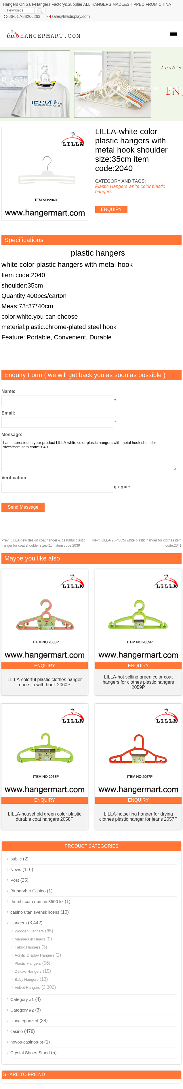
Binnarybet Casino (28, 890)
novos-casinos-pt (26, 1041)
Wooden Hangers (29, 931)
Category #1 (22, 999)
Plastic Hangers (165, 88)
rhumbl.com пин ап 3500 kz (37, 901)
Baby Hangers (26, 979)
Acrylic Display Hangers (34, 955)
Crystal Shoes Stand (30, 1052)
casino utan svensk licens (34, 912)
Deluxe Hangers (28, 971)
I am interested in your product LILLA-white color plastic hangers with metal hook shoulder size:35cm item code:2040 (88, 455)
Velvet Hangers (27, 987)
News (15, 869)
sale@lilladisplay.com (71, 16)
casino (16, 1031)
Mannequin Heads (30, 939)
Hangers (135, 88)
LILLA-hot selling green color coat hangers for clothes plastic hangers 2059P (138, 682)
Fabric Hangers (27, 947)
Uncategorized (24, 1020)
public (16, 858)
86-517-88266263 (25, 16)
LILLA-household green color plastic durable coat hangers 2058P (44, 816)
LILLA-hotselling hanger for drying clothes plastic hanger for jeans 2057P (138, 816)
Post (14, 880)
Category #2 (22, 1010)
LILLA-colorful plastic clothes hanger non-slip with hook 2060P (44, 682)
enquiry (111, 209)
